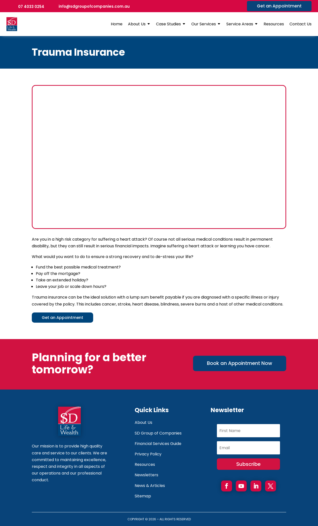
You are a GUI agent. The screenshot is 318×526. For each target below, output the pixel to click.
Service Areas (239, 24)
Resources (274, 24)
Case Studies (168, 24)
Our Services (203, 24)
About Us (137, 24)
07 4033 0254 (31, 6)
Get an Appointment (279, 6)
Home (116, 24)
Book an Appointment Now (239, 367)
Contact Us (300, 24)
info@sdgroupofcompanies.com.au (94, 6)
